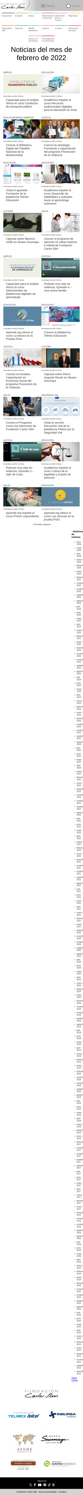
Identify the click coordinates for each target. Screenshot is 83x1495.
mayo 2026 (79, 549)
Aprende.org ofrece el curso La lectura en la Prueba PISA (19, 336)
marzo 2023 (79, 772)
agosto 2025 (80, 602)
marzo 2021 (79, 913)
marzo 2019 (79, 1055)
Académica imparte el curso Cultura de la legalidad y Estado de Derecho (57, 472)
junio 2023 (79, 755)
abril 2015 (79, 1331)
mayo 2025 (79, 619)
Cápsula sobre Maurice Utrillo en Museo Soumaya (22, 240)
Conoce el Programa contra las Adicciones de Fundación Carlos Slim (21, 426)
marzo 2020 (79, 984)
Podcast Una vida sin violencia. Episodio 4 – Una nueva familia (58, 287)
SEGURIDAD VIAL (50, 395)
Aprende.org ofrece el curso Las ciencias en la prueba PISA (59, 516)
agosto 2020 (80, 955)
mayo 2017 (79, 1184)
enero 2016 (79, 1278)
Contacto (62, 1492)
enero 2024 (79, 713)
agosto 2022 (80, 813)
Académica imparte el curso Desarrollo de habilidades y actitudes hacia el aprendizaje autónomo (58, 197)
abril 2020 (79, 978)
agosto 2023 (80, 743)
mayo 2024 (79, 690)
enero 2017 (79, 1208)
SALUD (44, 211)
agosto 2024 (80, 672)
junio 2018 (79, 1108)
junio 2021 (79, 896)
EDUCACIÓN (47, 72)
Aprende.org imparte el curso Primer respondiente (22, 514)
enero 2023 (79, 784)
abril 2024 (79, 696)
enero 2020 (79, 996)
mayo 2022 (79, 831)
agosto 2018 (80, 1096)
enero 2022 (79, 855)
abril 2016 (79, 1261)
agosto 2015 (80, 1308)
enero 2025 (79, 643)
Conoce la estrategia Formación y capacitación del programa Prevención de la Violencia (60, 150)
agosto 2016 (80, 1237)
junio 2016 (79, 1249)
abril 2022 (79, 837)
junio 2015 (79, 1319)
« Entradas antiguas (41, 524)
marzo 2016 (79, 1266)
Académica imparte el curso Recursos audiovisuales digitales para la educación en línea (60, 105)
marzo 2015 (79, 1337)
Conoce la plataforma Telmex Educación (57, 334)
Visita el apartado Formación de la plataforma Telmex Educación (17, 195)
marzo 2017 (79, 1196)
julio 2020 (79, 961)
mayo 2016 (79, 1255)
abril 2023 (79, 766)
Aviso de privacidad (47, 1492)
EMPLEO (7, 72)
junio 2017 (79, 1178)
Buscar (76, 6)
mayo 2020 (79, 972)
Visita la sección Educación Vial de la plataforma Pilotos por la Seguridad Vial (59, 427)
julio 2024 (79, 678)
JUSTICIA (45, 118)
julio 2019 (79, 1031)
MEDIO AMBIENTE (25, 118)
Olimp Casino (75, 1379)
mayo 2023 (79, 760)
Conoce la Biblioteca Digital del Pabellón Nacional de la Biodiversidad (18, 150)
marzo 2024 (79, 702)
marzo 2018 (79, 1125)
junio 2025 (79, 613)
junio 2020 (79, 966)
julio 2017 (79, 1172)
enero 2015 (79, 1349)
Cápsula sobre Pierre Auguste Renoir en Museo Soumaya (60, 377)
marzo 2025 (79, 631)
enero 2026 (79, 572)
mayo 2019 (79, 1043)
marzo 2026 (79, 560)
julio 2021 (79, 890)
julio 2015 (79, 1313)
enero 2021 (79, 925)
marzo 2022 (79, 843)
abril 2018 (79, 1119)
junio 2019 (79, 1037)
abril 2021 (79, 908)
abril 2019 (79, 1049)
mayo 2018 (79, 1113)
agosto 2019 (80, 1025)
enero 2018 (79, 1137)
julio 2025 (79, 608)
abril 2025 (79, 625)
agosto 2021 (80, 884)
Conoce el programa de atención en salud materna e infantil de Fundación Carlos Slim (60, 243)
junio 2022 (79, 825)
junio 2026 (79, 543)
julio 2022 (79, 819)
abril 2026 (79, 555)
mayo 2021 (79, 902)
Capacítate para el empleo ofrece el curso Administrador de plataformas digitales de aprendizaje (22, 290)
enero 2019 (79, 1066)
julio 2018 (79, 1102)
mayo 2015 (79, 1325)
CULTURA (8, 211)
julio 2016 (79, 1243)
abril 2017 (79, 1190)
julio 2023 (79, 749)
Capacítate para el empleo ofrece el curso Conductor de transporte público (22, 103)
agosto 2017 (80, 1166)
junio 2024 (79, 684)
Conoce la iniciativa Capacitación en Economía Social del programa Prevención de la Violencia (21, 381)
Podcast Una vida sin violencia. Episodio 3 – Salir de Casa (20, 471)
